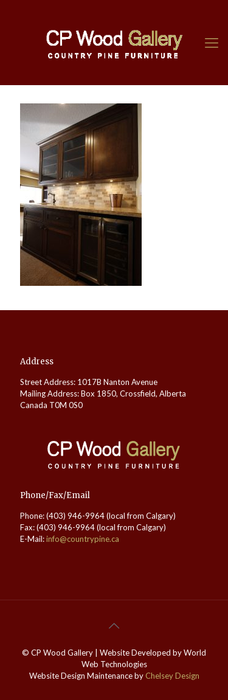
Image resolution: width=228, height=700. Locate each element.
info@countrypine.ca (82, 539)
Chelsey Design (172, 676)
